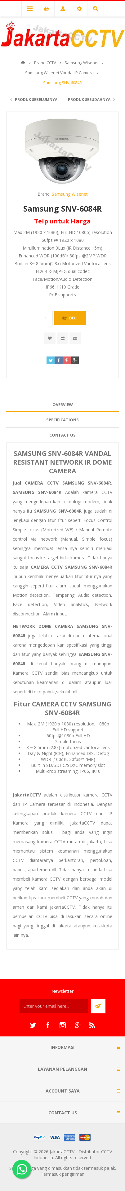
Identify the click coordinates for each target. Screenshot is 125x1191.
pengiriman (73, 1174)
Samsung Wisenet (70, 194)
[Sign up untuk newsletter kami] (54, 1006)
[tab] (62, 404)
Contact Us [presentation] (62, 435)
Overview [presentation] (62, 404)
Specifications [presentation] (62, 420)
